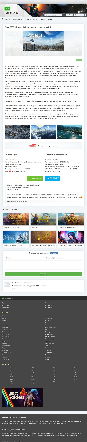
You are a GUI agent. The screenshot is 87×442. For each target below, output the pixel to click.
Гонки (4, 320)
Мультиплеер (6, 307)
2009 (11, 374)
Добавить (43, 274)
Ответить (16, 289)
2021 (11, 381)
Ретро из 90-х (6, 341)
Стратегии (48, 350)
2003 (54, 370)
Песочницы (5, 332)
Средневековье (7, 348)
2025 (11, 383)
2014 (32, 377)
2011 (54, 374)
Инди (46, 322)
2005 (11, 372)
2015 (54, 377)
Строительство (6, 352)
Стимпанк (5, 350)
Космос (47, 325)
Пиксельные (6, 334)
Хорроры (5, 355)
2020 (75, 379)
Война (4, 318)
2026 (32, 383)
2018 (32, 379)
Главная (7, 19)
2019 (54, 379)
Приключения (6, 338)
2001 (11, 370)
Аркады (4, 316)
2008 (75, 372)
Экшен (47, 359)
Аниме (47, 316)
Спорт (46, 345)
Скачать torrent (35, 178)
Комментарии (32, 19)
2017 (11, 379)
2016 (75, 377)
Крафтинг (5, 327)
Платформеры (49, 332)
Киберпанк (5, 325)
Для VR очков (49, 307)
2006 (32, 372)
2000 (75, 367)
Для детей (48, 320)
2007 (54, 372)
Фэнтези (4, 357)
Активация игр (18, 19)
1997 (11, 367)
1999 (54, 367)
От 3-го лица (48, 305)
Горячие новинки (7, 303)
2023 (54, 381)
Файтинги (48, 355)
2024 (75, 381)
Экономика (5, 359)
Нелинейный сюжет (51, 327)
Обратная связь (46, 19)
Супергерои (48, 352)
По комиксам (49, 334)
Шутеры (47, 357)
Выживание (48, 318)
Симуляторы (6, 345)
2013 (11, 377)
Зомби (4, 322)
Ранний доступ (49, 338)
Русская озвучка (50, 303)
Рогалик (47, 341)
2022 (32, 381)
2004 (75, 370)
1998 (32, 367)
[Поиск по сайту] (63, 15)
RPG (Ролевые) (49, 343)
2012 (75, 374)
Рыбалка (4, 343)
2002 (32, 370)
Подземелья (6, 336)
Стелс (46, 348)
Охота (46, 329)
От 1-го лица (5, 305)
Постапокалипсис (50, 336)
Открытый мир (6, 329)
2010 (33, 374)
